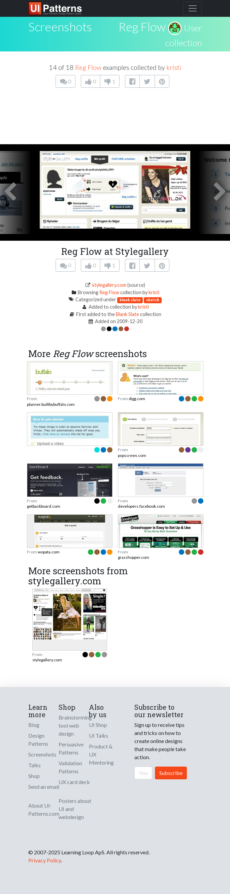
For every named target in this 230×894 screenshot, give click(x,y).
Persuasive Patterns (71, 748)
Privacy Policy (44, 860)
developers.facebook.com (141, 506)
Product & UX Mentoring (101, 754)
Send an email (43, 786)
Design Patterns (38, 739)
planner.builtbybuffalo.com (51, 404)
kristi (173, 67)
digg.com (137, 398)
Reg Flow (142, 27)
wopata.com (49, 551)
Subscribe (171, 773)
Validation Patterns (70, 767)
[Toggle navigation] (192, 8)
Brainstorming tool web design (75, 725)
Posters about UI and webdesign (75, 809)
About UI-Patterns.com (43, 809)
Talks (34, 765)
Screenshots (42, 754)
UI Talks (98, 735)
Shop (34, 776)
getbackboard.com (43, 506)
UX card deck (74, 782)
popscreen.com (132, 455)
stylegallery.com (109, 285)
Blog (33, 725)
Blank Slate (127, 314)
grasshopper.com (133, 557)
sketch (152, 300)
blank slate (130, 300)
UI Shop (98, 725)
